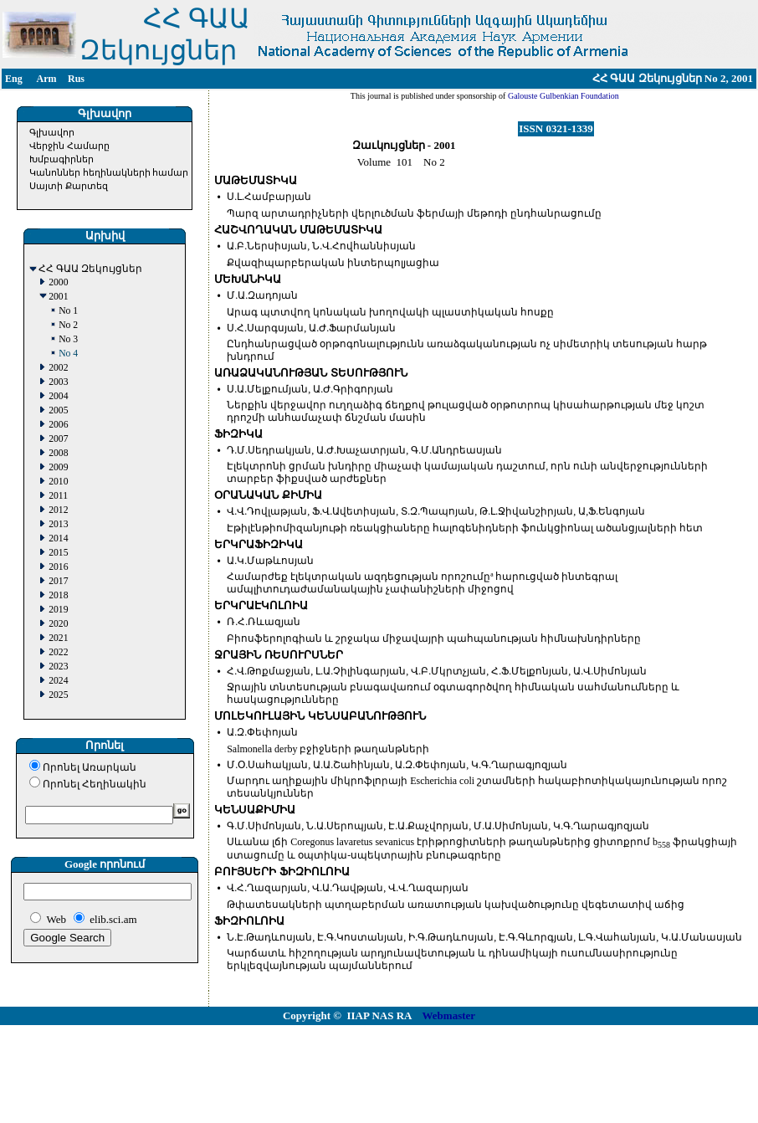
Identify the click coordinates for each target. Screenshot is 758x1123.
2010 (58, 481)
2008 (58, 453)
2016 (58, 567)
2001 (58, 296)
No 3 (68, 339)
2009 (58, 467)
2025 (58, 695)
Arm (47, 79)
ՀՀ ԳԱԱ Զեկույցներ (90, 269)
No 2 (68, 325)
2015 (58, 552)
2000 (58, 282)
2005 (58, 410)
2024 (58, 680)
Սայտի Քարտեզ (68, 186)
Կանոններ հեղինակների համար (109, 172)
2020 (58, 623)
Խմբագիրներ (61, 159)
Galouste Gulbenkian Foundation (561, 95)
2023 (58, 666)
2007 (58, 438)
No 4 (68, 353)
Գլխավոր (51, 132)
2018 (58, 595)
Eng (14, 79)
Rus (76, 79)
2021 (58, 638)
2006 (58, 424)
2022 (58, 652)
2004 (58, 396)
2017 (58, 581)
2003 (58, 382)
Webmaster (449, 1015)
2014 (58, 538)
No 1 (68, 310)
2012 (58, 510)
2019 (58, 609)
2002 (58, 367)
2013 (58, 524)
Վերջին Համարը (69, 146)
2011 (58, 495)
